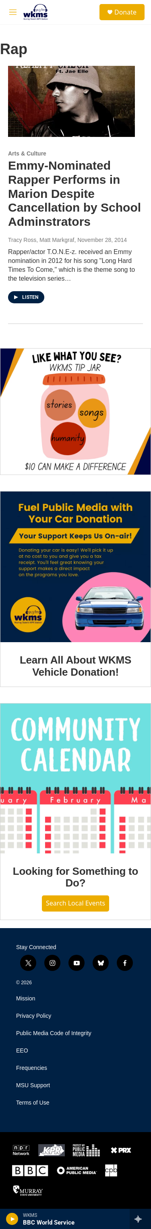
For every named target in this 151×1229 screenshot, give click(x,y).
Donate (125, 12)
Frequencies (31, 1068)
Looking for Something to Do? (76, 877)
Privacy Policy (33, 1016)
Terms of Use (32, 1103)
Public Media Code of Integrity (53, 1033)
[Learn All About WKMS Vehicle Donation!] (75, 567)
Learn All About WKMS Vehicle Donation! (75, 666)
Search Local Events (75, 903)
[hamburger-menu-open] (12, 12)
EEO (22, 1051)
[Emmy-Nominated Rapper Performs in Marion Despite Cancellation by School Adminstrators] (71, 101)
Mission (25, 999)
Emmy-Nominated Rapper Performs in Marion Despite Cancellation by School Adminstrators (74, 193)
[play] (12, 1219)
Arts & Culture (27, 153)
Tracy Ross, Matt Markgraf (41, 240)
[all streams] (140, 1219)
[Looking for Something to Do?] (75, 778)
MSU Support (33, 1085)
